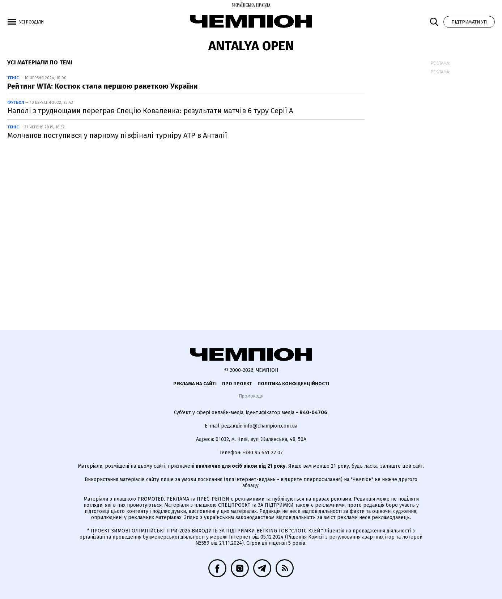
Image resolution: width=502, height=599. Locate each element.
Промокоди (251, 396)
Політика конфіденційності (293, 383)
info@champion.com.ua (270, 426)
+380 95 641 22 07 (263, 453)
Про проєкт (237, 383)
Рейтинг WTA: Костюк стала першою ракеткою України (102, 86)
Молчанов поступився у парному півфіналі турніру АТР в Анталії (117, 135)
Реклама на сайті (195, 383)
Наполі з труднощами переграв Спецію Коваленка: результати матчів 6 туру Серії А (150, 110)
